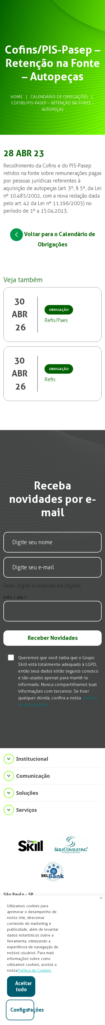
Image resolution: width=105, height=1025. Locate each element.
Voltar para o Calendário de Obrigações (52, 238)
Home (16, 96)
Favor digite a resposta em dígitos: (42, 586)
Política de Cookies (34, 970)
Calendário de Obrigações (59, 96)
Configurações (22, 1010)
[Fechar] (101, 898)
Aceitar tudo (23, 986)
